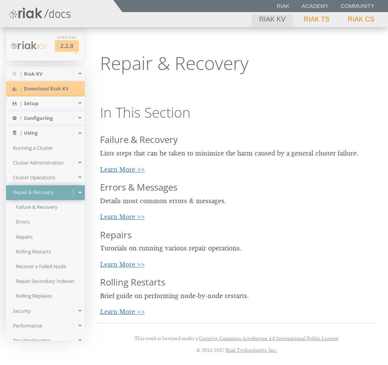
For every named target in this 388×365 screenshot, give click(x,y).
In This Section (145, 112)
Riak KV (272, 19)
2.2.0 (67, 46)
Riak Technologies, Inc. (251, 350)
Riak (283, 6)
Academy (315, 6)
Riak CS (361, 19)
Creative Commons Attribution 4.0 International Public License (269, 338)
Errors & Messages (138, 187)
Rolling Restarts (132, 282)
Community (357, 6)
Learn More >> (122, 169)
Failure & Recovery (139, 139)
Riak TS (316, 19)
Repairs (115, 234)
